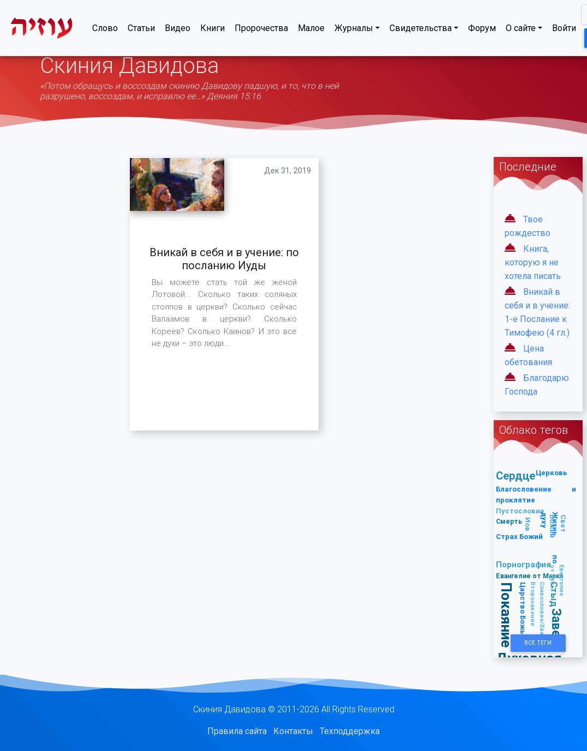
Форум (482, 30)
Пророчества (261, 30)
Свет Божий (558, 526)
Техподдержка (350, 731)
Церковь (551, 472)
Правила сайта (237, 731)
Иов (527, 524)
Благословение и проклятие (536, 494)
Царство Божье (523, 610)
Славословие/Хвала (543, 611)
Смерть (509, 521)
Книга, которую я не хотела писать (533, 262)
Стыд (555, 594)
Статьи (141, 30)
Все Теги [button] (538, 642)
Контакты (293, 731)
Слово (105, 30)
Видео (177, 30)
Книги (212, 30)
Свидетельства (421, 30)
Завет (557, 626)
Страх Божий (519, 536)
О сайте (521, 30)
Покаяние (507, 614)
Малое (311, 30)
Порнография (523, 564)
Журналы (353, 30)
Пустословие (520, 511)
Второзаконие (533, 604)
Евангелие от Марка (529, 576)
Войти (564, 30)
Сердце (515, 475)
